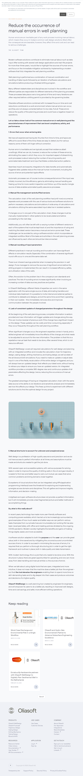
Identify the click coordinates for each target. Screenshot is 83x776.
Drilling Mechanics (15, 732)
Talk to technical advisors (62, 746)
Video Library (13, 746)
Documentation (15, 748)
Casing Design (13, 730)
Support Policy (28, 771)
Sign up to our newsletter (62, 744)
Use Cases (34, 723)
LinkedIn (57, 750)
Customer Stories (37, 725)
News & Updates (59, 730)
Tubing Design (13, 734)
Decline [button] (71, 14)
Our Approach (58, 725)
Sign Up (33, 746)
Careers (57, 732)
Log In (34, 744)
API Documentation (16, 752)
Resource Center (14, 744)
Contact (56, 734)
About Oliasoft (59, 723)
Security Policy (42, 771)
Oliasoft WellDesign (15, 723)
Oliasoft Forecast (14, 725)
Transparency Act (14, 771)
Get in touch (58, 748)
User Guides (13, 750)
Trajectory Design (14, 728)
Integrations (58, 728)
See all (41, 697)
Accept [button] (63, 14)
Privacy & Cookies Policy (58, 771)
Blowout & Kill (13, 736)
